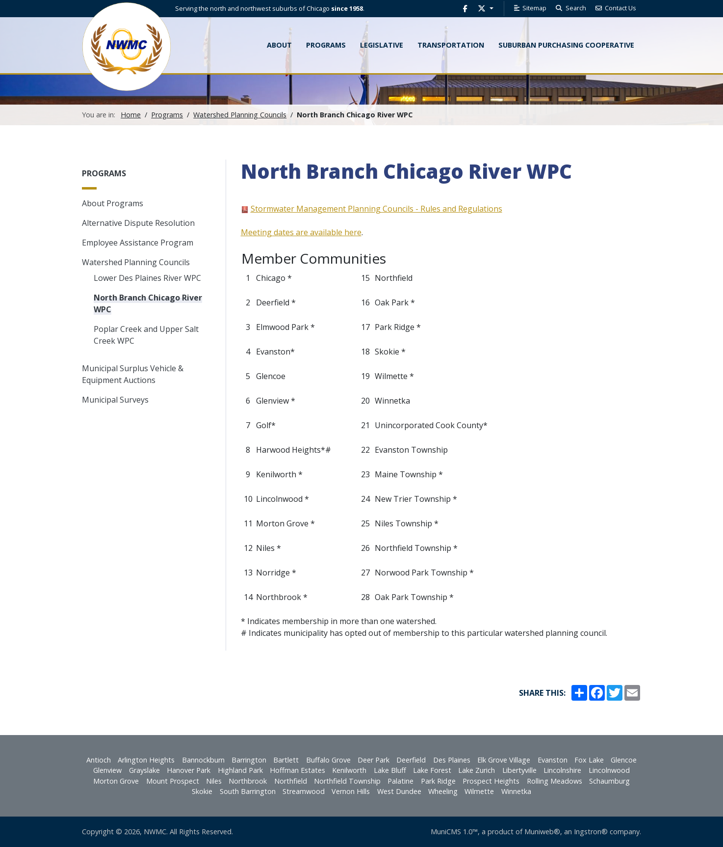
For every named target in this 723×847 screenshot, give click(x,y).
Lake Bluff (390, 770)
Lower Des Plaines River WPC (147, 278)
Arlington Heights (146, 760)
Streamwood (304, 791)
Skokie (202, 791)
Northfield (290, 781)
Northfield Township (347, 781)
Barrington (249, 760)
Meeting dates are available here (301, 232)
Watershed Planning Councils (239, 114)
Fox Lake (589, 760)
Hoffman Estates (297, 770)
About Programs (112, 203)
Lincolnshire (562, 770)
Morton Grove (116, 781)
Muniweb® (542, 831)
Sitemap (529, 7)
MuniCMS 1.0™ (454, 831)
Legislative (381, 45)
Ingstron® (591, 831)
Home (131, 114)
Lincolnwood (609, 770)
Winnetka (516, 791)
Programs (167, 114)
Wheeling (443, 791)
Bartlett (286, 760)
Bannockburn (203, 760)
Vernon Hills (351, 791)
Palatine (400, 781)
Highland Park (240, 770)
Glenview (107, 770)
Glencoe (624, 760)
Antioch (98, 760)
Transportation (450, 45)
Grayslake (144, 770)
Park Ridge (438, 781)
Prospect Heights (491, 781)
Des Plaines (451, 760)
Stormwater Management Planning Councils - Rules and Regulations (376, 208)
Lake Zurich (476, 770)
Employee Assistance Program (137, 242)
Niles (214, 781)
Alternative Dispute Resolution (138, 223)
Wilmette (479, 791)
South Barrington (248, 791)
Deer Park (373, 760)
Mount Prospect (172, 781)
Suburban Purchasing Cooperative (566, 45)
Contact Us (615, 7)
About (279, 45)
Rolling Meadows (554, 781)
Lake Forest (432, 770)
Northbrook (248, 781)
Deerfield (411, 760)
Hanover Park (188, 770)
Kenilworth (349, 770)
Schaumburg (609, 781)
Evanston (553, 760)
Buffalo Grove (328, 760)
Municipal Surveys (115, 399)
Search (570, 7)
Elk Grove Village (503, 760)
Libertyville (519, 770)
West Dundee (399, 791)
